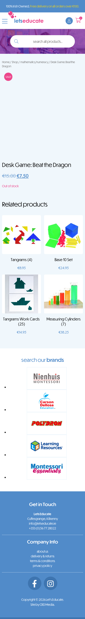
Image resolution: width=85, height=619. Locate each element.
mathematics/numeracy (34, 62)
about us (42, 551)
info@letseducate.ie (42, 523)
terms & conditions (42, 561)
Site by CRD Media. (42, 604)
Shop (15, 62)
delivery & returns (42, 556)
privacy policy (42, 565)
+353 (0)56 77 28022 (42, 528)
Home (6, 62)
